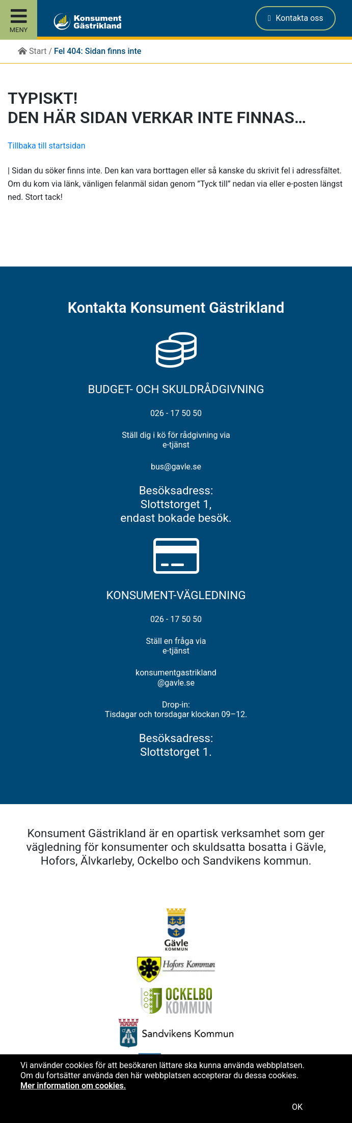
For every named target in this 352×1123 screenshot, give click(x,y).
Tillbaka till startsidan (47, 146)
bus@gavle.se (176, 466)
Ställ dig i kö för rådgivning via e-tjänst (176, 440)
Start (32, 51)
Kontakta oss (295, 18)
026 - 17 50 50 (176, 413)
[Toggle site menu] (18, 20)
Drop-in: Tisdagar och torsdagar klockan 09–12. (176, 709)
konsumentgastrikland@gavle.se (176, 677)
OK (297, 1107)
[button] (62, 18)
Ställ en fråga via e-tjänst (176, 646)
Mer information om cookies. (73, 1085)
